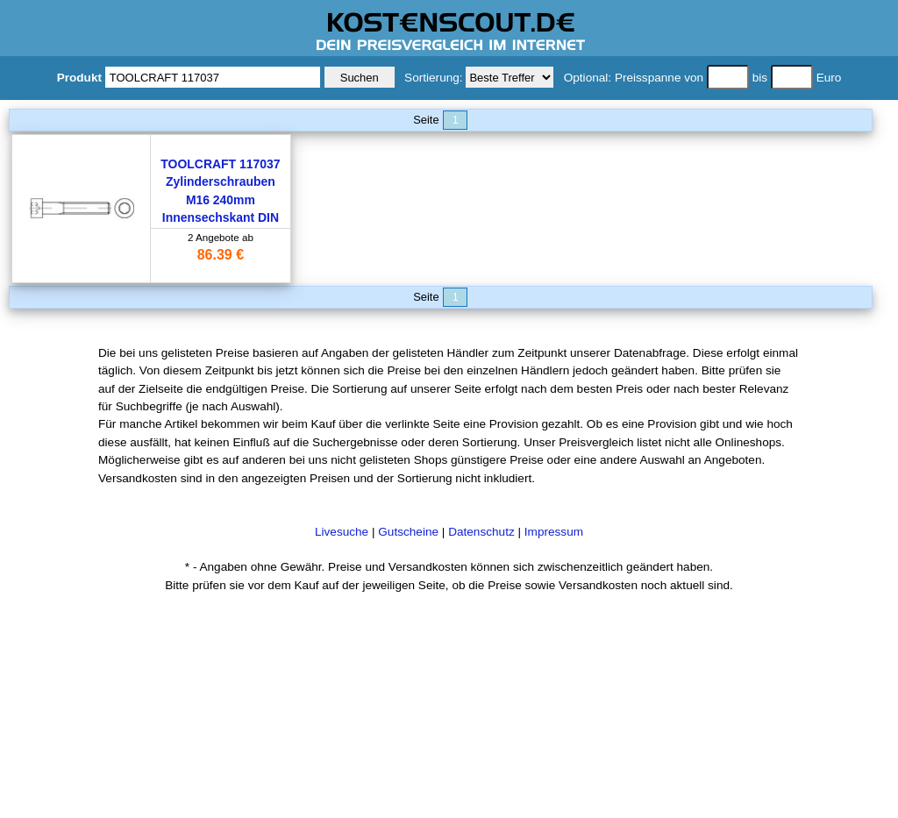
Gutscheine (408, 531)
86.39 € (220, 254)
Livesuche (341, 531)
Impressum (553, 531)
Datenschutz (481, 531)
